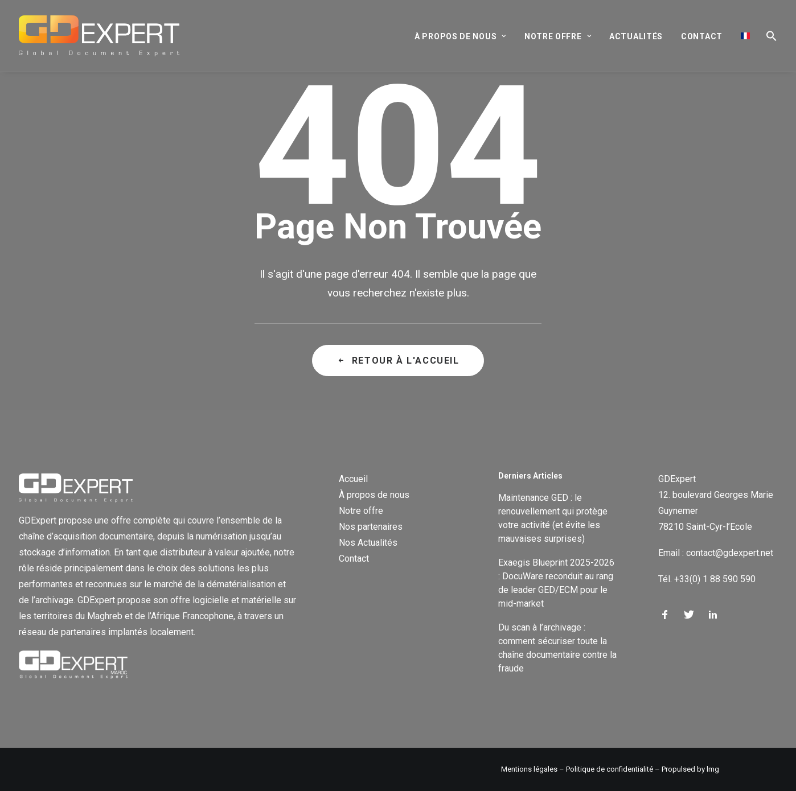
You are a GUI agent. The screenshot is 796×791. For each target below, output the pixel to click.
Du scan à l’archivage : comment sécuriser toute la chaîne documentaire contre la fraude (557, 648)
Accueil (353, 478)
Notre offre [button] (557, 36)
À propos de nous (374, 494)
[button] (767, 36)
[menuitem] (464, 36)
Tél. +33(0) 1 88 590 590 (707, 579)
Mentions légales (529, 769)
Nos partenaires (371, 526)
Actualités (636, 36)
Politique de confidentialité (609, 769)
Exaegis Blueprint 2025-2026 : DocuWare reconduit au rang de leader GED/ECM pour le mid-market (556, 583)
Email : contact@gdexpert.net (715, 552)
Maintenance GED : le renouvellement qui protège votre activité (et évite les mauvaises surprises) (553, 518)
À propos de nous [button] (460, 36)
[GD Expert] (99, 35)
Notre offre (361, 510)
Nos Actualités (368, 542)
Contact (702, 36)
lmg (713, 769)
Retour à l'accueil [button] (398, 360)
